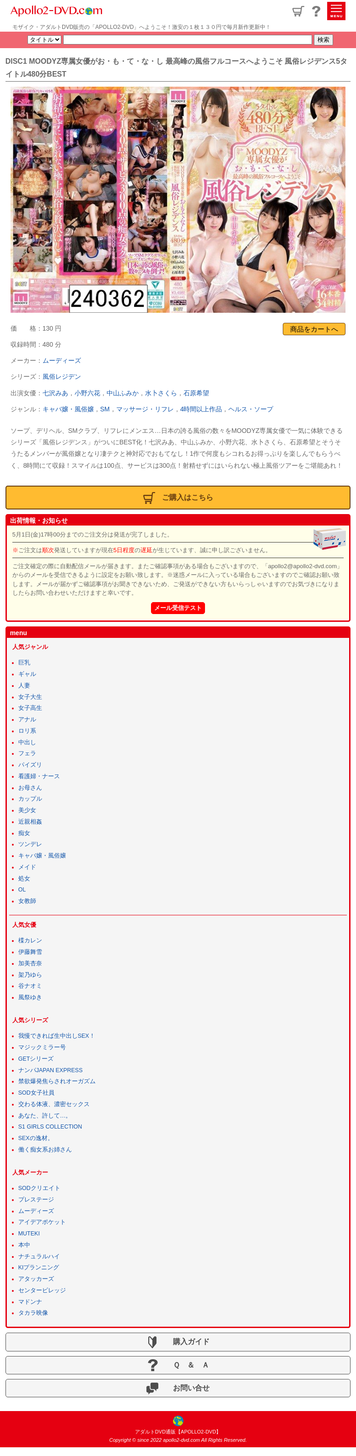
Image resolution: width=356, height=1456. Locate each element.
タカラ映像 (33, 1313)
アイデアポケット (42, 1222)
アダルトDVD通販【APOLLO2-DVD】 (178, 1431)
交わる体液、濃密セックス (54, 1104)
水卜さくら (161, 393)
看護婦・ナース (39, 776)
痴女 (24, 833)
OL (22, 889)
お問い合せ (177, 1389)
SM (105, 409)
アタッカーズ (36, 1279)
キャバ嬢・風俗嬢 (68, 409)
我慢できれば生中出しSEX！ (56, 1036)
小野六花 (87, 393)
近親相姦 (30, 822)
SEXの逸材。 (36, 1138)
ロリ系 (27, 731)
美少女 (27, 810)
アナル (27, 719)
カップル (30, 799)
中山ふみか (123, 393)
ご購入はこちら (178, 498)
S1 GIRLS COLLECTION (50, 1127)
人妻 (24, 685)
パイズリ (30, 765)
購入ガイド (177, 1342)
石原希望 (196, 393)
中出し (27, 742)
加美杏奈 (30, 963)
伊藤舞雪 (30, 952)
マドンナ (30, 1302)
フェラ (27, 753)
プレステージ (36, 1199)
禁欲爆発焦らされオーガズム (57, 1081)
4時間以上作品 (201, 409)
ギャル (27, 674)
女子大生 (30, 697)
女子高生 (30, 708)
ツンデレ (30, 844)
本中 (24, 1245)
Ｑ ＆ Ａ (178, 1365)
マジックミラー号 (42, 1047)
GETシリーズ (36, 1059)
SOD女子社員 (36, 1093)
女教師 (27, 901)
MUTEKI (29, 1233)
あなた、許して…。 (45, 1116)
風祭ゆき (30, 997)
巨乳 (24, 662)
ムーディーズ (62, 360)
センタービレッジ (42, 1290)
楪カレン (30, 940)
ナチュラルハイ (39, 1256)
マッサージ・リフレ (145, 409)
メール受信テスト (178, 607)
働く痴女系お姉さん (45, 1149)
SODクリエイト (39, 1188)
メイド (27, 867)
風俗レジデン (62, 376)
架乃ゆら (30, 975)
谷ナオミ (30, 986)
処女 (24, 878)
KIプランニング (38, 1267)
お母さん (30, 788)
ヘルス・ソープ (250, 409)
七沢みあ (55, 393)
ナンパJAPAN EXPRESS (50, 1070)
